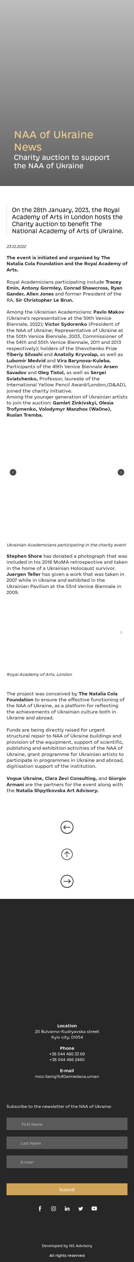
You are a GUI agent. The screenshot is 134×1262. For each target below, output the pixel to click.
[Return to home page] (67, 995)
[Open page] (67, 827)
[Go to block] (67, 854)
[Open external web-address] (67, 1228)
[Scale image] (67, 472)
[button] (40, 1208)
